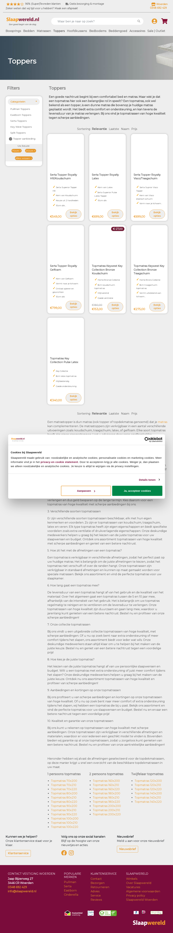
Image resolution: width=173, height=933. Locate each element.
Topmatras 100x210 (64, 822)
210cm (29, 150)
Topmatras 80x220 (64, 801)
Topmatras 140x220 (148, 801)
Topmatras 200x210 (106, 810)
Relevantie (99, 129)
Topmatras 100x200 (64, 818)
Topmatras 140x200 (148, 793)
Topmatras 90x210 (63, 810)
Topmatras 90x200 (64, 806)
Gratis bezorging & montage (85, 3)
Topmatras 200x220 (107, 814)
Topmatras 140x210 (147, 797)
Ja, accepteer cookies (137, 490)
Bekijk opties (73, 214)
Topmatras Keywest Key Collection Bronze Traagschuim (149, 269)
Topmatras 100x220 (64, 827)
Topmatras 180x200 (106, 793)
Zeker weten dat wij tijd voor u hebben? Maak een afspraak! (42, 8)
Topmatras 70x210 (63, 785)
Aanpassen (86, 490)
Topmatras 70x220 (64, 789)
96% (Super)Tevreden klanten (33, 3)
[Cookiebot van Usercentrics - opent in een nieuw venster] (147, 439)
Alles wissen (23, 158)
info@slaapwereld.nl (22, 891)
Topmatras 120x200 (148, 780)
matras (162, 422)
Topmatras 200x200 (107, 806)
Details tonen (147, 479)
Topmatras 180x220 (106, 801)
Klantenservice (18, 853)
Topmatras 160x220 (106, 789)
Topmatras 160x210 (106, 785)
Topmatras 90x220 (64, 814)
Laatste (114, 129)
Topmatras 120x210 (147, 785)
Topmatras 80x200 (64, 793)
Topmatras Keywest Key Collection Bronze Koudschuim (107, 269)
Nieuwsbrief (127, 849)
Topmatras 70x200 (64, 780)
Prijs (134, 129)
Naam (125, 129)
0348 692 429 (17, 887)
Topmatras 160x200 (106, 780)
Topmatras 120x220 (148, 789)
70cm (15, 150)
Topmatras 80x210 (63, 797)
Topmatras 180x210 (106, 797)
